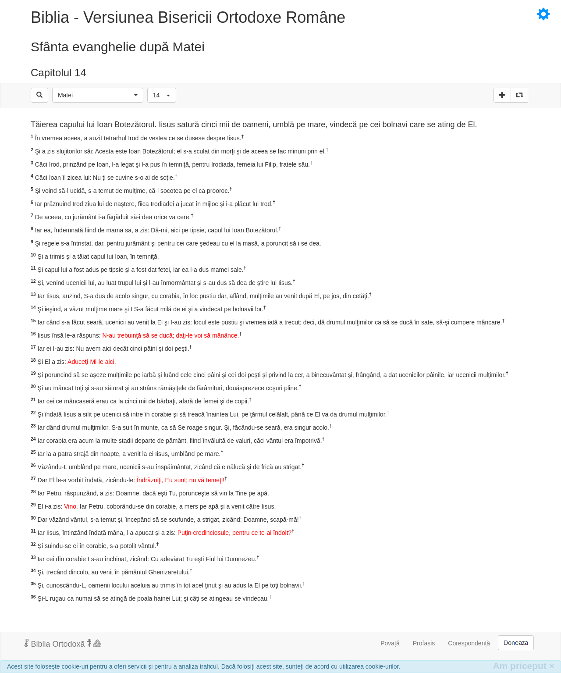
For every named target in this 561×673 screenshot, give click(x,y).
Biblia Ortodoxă (62, 643)
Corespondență (469, 643)
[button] (97, 95)
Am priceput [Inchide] (523, 665)
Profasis (424, 643)
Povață (390, 643)
